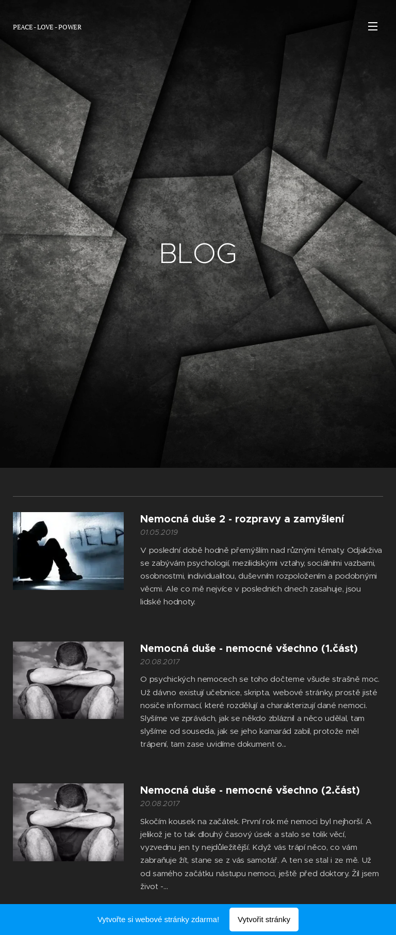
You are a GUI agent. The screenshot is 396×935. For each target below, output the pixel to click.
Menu (372, 26)
